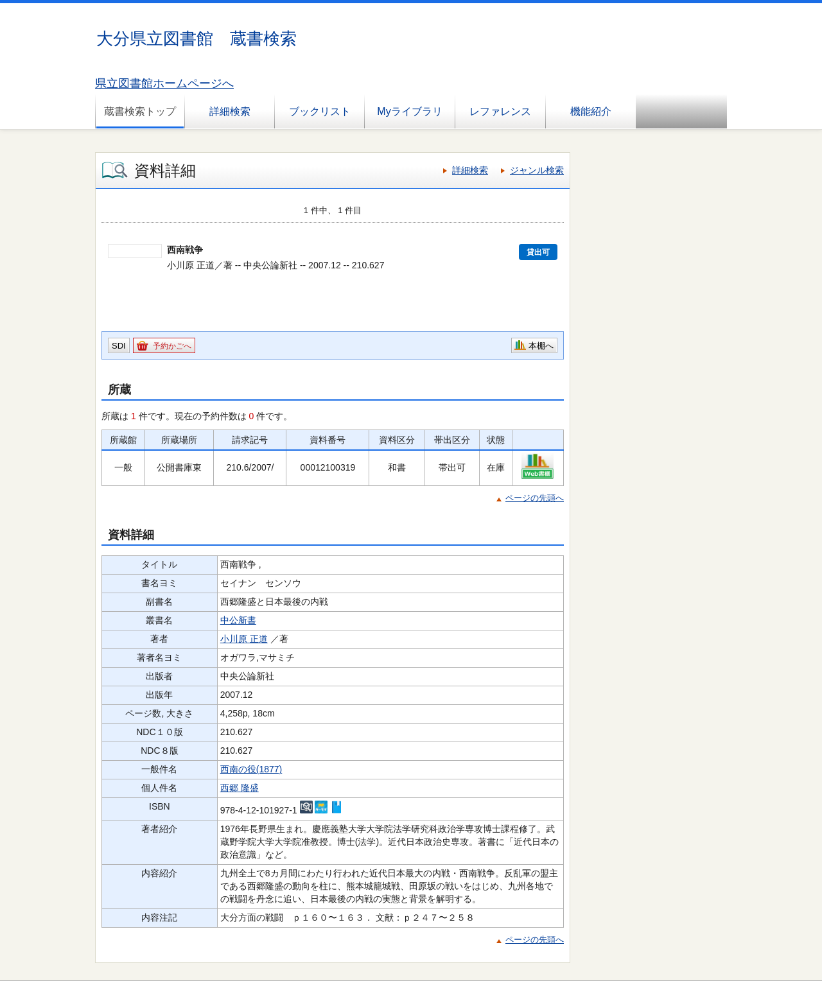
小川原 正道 (244, 639)
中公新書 (238, 620)
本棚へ (541, 346)
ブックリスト (320, 111)
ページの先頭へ (534, 498)
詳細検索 (229, 111)
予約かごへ (172, 346)
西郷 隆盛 (239, 788)
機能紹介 (590, 111)
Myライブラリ (409, 111)
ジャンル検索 (537, 170)
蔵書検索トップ (140, 111)
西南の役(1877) (251, 769)
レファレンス (500, 111)
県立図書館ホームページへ (164, 83)
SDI (119, 346)
